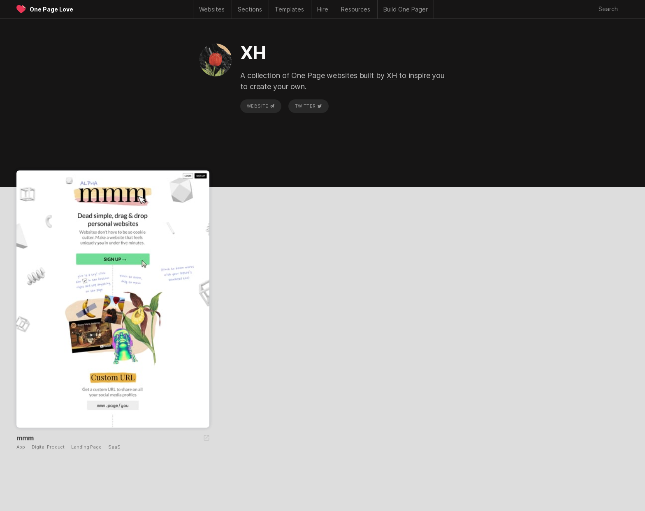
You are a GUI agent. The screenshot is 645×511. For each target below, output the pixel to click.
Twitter (308, 106)
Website (261, 106)
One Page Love (51, 9)
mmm (24, 438)
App (20, 447)
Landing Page (86, 447)
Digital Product (48, 447)
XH (392, 75)
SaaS (114, 447)
